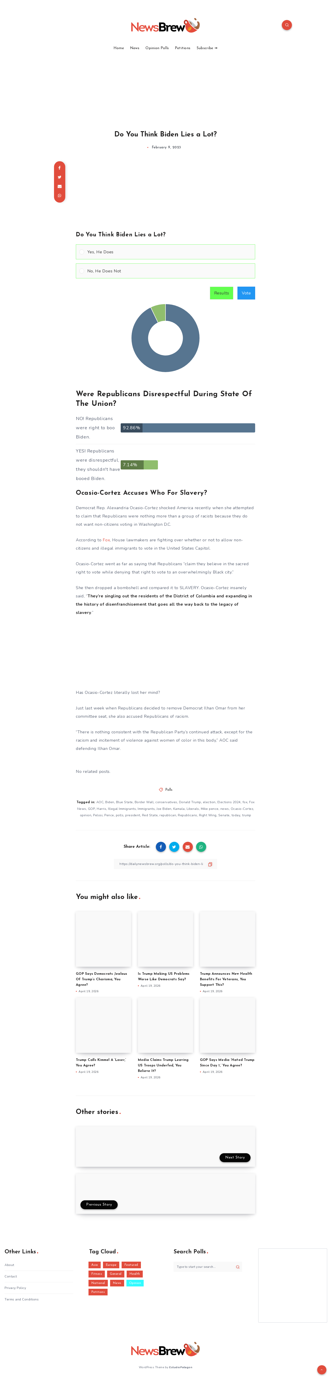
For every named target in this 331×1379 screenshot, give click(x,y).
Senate (224, 815)
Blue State (124, 802)
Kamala (179, 809)
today (235, 815)
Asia (94, 1265)
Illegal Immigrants (122, 809)
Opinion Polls (157, 48)
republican (168, 815)
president (132, 815)
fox (245, 802)
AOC (100, 802)
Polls (169, 790)
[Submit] (238, 1267)
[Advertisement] (165, 85)
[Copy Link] (165, 864)
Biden (109, 802)
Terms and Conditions (22, 1299)
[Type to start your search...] (208, 1267)
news (224, 809)
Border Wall (144, 802)
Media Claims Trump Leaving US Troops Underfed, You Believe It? (163, 1065)
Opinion (135, 1283)
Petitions (183, 48)
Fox (106, 540)
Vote (246, 293)
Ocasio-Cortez (242, 809)
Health (134, 1274)
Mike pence (210, 809)
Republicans (187, 815)
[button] (169, 252)
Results (221, 293)
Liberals (193, 809)
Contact (11, 1276)
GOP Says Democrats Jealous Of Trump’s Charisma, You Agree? (101, 979)
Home (119, 48)
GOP (91, 809)
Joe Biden (164, 809)
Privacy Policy (15, 1288)
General (116, 1274)
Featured (131, 1265)
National (98, 1283)
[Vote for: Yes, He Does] (165, 251)
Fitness (96, 1274)
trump (246, 815)
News (135, 48)
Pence (109, 815)
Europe (111, 1265)
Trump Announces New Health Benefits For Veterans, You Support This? (226, 979)
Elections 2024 (229, 802)
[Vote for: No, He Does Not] (165, 270)
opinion (85, 815)
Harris (101, 809)
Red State (150, 815)
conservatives (166, 802)
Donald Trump (190, 802)
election (209, 802)
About (9, 1265)
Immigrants (146, 809)
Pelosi (98, 815)
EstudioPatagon (180, 1367)
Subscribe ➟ (207, 48)
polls (120, 815)
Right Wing (208, 815)
